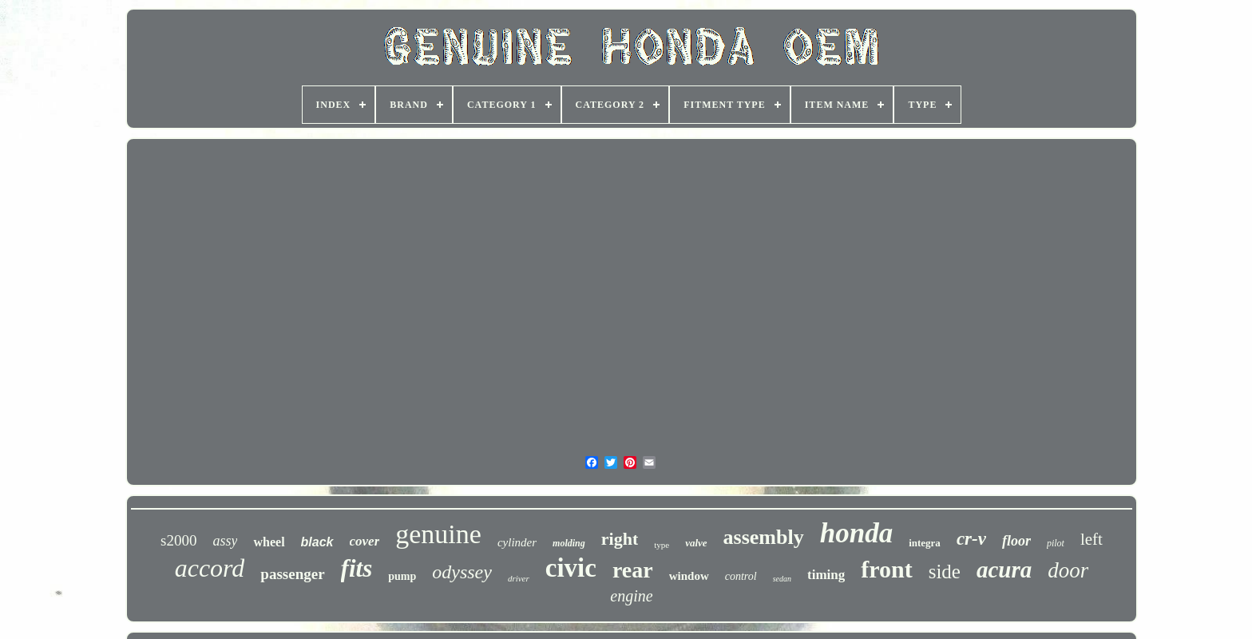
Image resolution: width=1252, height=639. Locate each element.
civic (570, 568)
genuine (438, 534)
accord (210, 568)
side (945, 571)
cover (365, 541)
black (317, 542)
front (886, 569)
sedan (782, 578)
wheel (268, 542)
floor (1016, 541)
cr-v (971, 539)
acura (1004, 569)
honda (856, 533)
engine (631, 596)
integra (925, 543)
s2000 (178, 540)
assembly (763, 537)
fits (357, 568)
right (619, 539)
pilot (1055, 543)
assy (224, 541)
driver (518, 578)
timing (826, 574)
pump (402, 576)
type (661, 545)
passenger (292, 574)
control (741, 576)
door (1068, 570)
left (1091, 539)
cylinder (517, 542)
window (689, 576)
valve (696, 543)
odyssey (462, 572)
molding (569, 543)
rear (632, 570)
